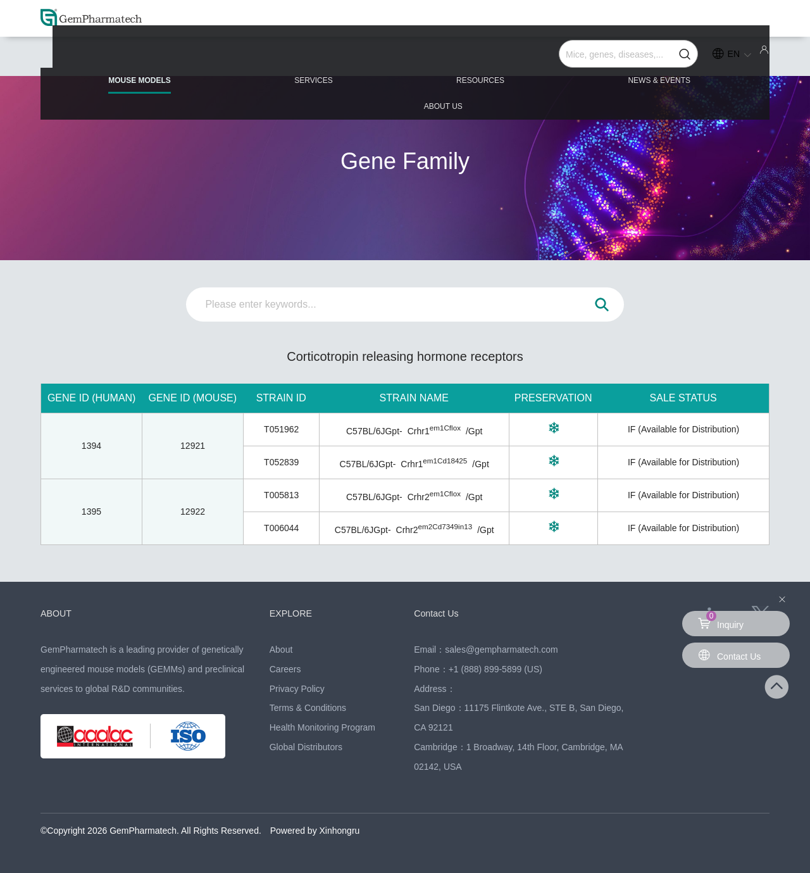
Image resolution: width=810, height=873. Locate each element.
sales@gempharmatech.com (501, 649)
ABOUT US (690, 58)
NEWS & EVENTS (550, 58)
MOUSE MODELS (131, 64)
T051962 (281, 429)
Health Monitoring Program (322, 727)
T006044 (281, 528)
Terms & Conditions (308, 708)
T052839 (281, 462)
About (281, 649)
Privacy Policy (297, 689)
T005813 (281, 495)
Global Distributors (306, 747)
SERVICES (271, 58)
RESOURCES (405, 58)
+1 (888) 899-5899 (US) (495, 669)
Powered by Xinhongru (315, 831)
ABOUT (57, 613)
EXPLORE (294, 613)
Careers (285, 669)
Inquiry (721, 620)
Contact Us (439, 613)
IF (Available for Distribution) (683, 429)
